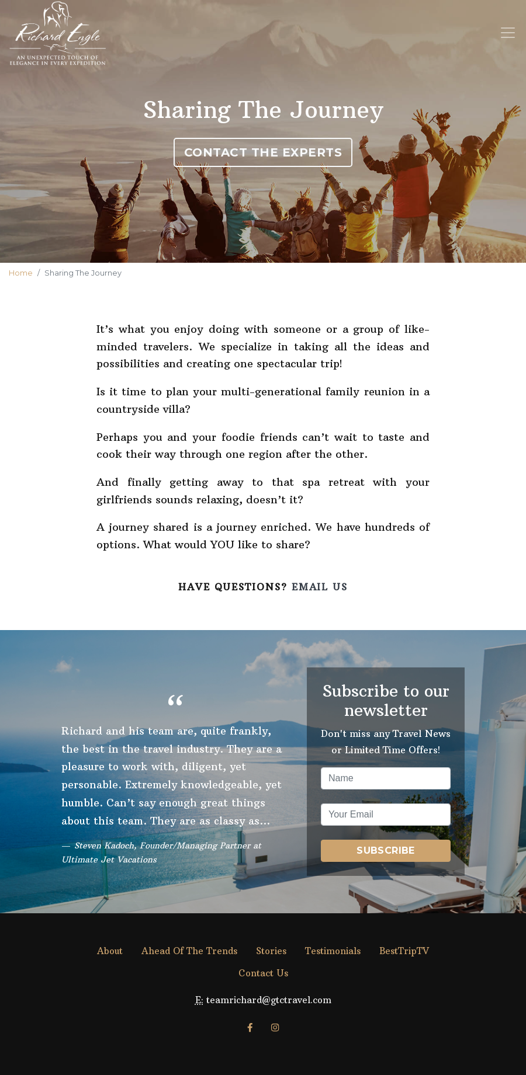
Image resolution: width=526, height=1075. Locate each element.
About (110, 950)
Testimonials (333, 950)
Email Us (320, 587)
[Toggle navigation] (508, 33)
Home (21, 273)
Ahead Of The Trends (189, 950)
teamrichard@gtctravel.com (268, 1000)
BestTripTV (404, 950)
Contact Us (263, 973)
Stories (271, 950)
